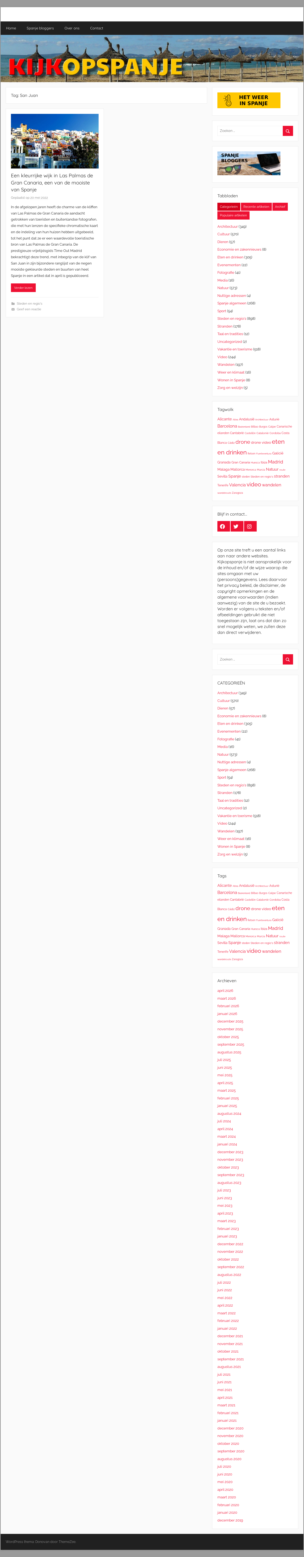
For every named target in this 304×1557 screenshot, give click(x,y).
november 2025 (230, 1029)
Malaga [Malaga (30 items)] (223, 469)
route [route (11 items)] (282, 469)
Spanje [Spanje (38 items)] (234, 476)
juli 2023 (224, 1190)
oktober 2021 (227, 1351)
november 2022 (230, 1251)
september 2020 (230, 1451)
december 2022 (230, 1244)
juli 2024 (224, 1121)
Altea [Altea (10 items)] (235, 419)
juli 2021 (223, 1374)
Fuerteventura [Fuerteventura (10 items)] (263, 453)
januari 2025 (227, 1106)
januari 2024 (227, 1144)
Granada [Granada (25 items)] (224, 462)
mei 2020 (225, 1482)
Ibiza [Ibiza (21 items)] (264, 462)
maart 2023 (226, 1221)
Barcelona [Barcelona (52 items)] (227, 426)
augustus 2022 (229, 1275)
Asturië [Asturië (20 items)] (274, 419)
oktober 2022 (228, 1259)
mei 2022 (224, 1298)
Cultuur (223, 234)
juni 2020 (224, 1474)
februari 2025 (228, 1098)
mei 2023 (224, 1205)
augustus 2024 (229, 1113)
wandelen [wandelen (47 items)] (271, 484)
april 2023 (225, 1213)
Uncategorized (229, 342)
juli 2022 (224, 1282)
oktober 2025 (228, 1037)
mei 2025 (224, 1075)
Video (222, 357)
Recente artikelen (256, 207)
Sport (221, 311)
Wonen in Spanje (231, 380)
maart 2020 (226, 1497)
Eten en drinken (230, 257)
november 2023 (230, 1159)
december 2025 (230, 1021)
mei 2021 (224, 1390)
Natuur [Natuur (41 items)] (272, 469)
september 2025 (230, 1044)
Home (11, 28)
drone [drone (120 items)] (242, 442)
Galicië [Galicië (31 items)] (277, 453)
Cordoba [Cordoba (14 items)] (275, 433)
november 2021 (230, 1344)
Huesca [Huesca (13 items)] (255, 462)
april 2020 (225, 1489)
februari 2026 (228, 1006)
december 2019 (230, 1520)
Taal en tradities (230, 334)
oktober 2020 (228, 1443)
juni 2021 (224, 1382)
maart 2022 (226, 1313)
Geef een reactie (29, 309)
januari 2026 (227, 1014)
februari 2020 (228, 1505)
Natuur (223, 288)
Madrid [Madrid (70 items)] (275, 462)
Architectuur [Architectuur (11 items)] (261, 419)
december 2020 (230, 1428)
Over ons (72, 28)
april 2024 (225, 1129)
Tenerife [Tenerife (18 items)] (222, 485)
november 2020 (230, 1436)
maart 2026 (226, 998)
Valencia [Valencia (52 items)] (237, 484)
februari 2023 (228, 1229)
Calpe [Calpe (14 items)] (272, 426)
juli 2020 (224, 1466)
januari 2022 (227, 1328)
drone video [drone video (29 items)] (261, 442)
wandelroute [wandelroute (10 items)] (224, 493)
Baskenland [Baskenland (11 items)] (244, 426)
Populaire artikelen (233, 215)
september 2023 (230, 1175)
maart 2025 (226, 1090)
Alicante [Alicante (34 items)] (224, 419)
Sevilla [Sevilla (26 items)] (222, 476)
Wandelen (226, 364)
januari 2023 (227, 1236)
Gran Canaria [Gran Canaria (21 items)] (240, 462)
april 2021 (225, 1397)
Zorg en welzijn (230, 388)
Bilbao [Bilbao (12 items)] (254, 426)
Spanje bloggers (40, 28)
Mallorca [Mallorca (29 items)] (237, 469)
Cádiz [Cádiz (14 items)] (231, 442)
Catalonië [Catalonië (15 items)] (262, 433)
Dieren (222, 242)
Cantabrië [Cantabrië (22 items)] (237, 433)
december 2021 (230, 1336)
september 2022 (230, 1267)
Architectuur (227, 226)
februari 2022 (228, 1321)
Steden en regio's (29, 303)
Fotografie (225, 272)
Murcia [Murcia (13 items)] (261, 469)
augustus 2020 (229, 1459)
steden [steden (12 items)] (246, 476)
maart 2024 (226, 1136)
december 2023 (230, 1152)
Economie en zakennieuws (239, 249)
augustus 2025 (229, 1052)
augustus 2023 (229, 1183)
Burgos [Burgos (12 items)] (263, 426)
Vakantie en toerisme (234, 349)
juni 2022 (224, 1290)
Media (222, 280)
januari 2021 (227, 1420)
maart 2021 (226, 1405)
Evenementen (229, 265)
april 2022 (225, 1305)
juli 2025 (224, 1060)
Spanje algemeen (231, 303)
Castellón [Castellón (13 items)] (250, 433)
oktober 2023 (228, 1167)
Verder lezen (23, 288)
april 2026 (225, 990)
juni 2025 (224, 1067)
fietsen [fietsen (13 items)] (251, 453)
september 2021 (230, 1359)
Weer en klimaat (231, 372)
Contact (96, 28)
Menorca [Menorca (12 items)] (251, 469)
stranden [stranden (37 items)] (282, 476)
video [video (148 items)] (254, 484)
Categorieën (229, 207)
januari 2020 (227, 1512)
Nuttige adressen (231, 296)
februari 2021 (227, 1413)
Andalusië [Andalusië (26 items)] (246, 419)
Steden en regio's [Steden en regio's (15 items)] (262, 476)
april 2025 (225, 1083)
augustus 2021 (229, 1367)
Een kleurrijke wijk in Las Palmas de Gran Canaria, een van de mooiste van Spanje (52, 182)
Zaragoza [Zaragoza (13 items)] (237, 492)
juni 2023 (224, 1198)
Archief (280, 207)
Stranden (225, 326)
